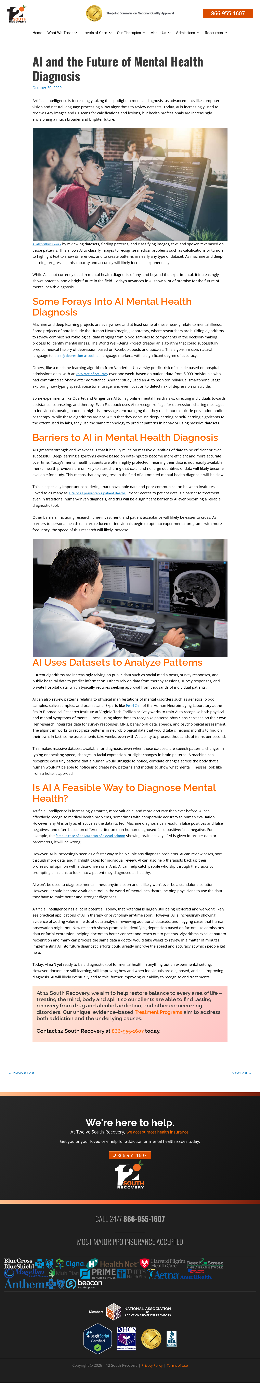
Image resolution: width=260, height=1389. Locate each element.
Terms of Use (178, 1366)
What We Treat (62, 33)
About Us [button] (161, 33)
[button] (228, 13)
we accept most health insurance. (158, 1133)
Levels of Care (97, 33)
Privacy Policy (151, 1366)
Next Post (240, 1073)
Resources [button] (216, 33)
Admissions (188, 33)
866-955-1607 (129, 1031)
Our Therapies (131, 33)
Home (37, 33)
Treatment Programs (160, 1012)
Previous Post (23, 1073)
